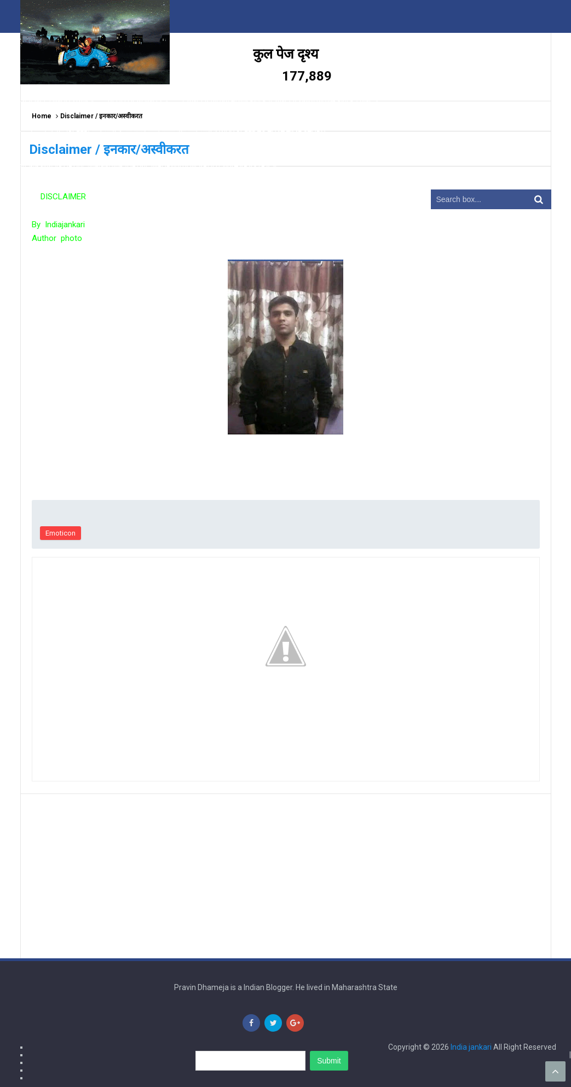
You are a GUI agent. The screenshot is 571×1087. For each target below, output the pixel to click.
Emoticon (60, 533)
